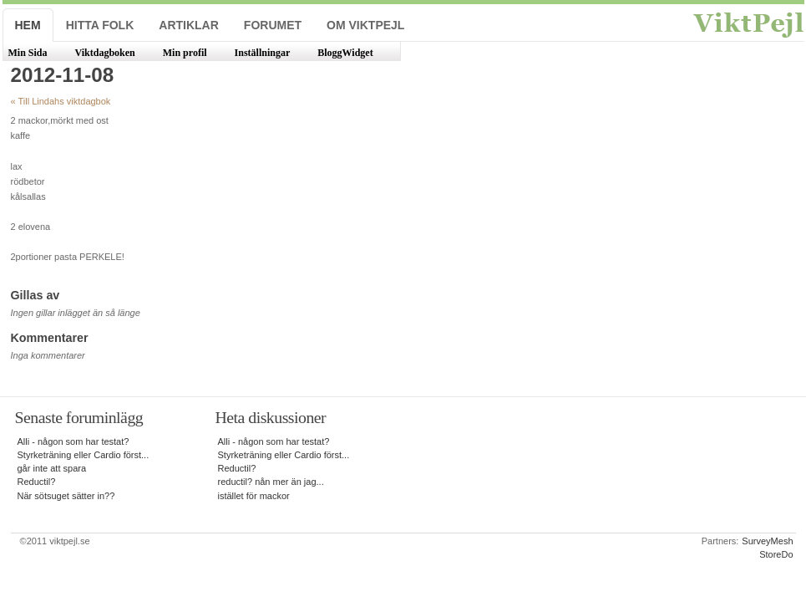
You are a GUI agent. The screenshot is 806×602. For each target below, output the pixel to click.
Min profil (185, 53)
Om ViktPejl (365, 25)
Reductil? (37, 482)
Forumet (273, 25)
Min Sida (28, 53)
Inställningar (263, 53)
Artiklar (189, 25)
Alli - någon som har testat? (73, 441)
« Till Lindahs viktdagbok (61, 101)
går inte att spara (52, 468)
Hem (28, 25)
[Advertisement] (652, 211)
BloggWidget (345, 53)
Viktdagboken (105, 53)
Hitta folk (100, 25)
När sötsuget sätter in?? (66, 496)
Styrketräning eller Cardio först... (84, 455)
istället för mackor (254, 496)
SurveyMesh (767, 541)
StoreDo (776, 554)
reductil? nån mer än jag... (271, 482)
